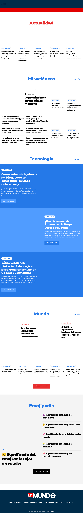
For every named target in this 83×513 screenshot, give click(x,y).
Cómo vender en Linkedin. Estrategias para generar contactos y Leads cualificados (19, 265)
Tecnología (22, 48)
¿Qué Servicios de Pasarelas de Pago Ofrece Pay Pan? (62, 222)
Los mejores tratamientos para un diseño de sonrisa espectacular (57, 370)
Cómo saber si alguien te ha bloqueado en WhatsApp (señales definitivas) (18, 177)
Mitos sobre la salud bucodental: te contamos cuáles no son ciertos (36, 129)
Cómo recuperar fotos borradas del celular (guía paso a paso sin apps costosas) (8, 54)
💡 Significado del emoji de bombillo (61, 438)
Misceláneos (6, 48)
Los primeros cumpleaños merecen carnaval (57, 104)
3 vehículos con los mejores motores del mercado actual (31, 330)
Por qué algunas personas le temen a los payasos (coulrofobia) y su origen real (36, 140)
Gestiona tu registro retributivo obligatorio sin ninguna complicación (74, 106)
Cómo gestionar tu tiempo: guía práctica (8, 369)
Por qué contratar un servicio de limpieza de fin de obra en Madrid (11, 139)
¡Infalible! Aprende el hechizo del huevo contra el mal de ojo (71, 330)
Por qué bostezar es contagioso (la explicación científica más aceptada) (41, 54)
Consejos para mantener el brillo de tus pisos (57, 133)
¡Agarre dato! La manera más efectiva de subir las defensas (74, 134)
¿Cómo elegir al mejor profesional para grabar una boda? (57, 53)
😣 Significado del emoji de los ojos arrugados (18, 456)
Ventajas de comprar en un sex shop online (24, 369)
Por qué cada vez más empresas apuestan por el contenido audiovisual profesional (24, 55)
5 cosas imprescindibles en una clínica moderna (36, 98)
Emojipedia (7, 447)
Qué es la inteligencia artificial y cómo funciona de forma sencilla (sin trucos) (73, 54)
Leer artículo (8, 199)
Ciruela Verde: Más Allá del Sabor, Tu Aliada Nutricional (40, 369)
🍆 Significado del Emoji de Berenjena (61, 412)
